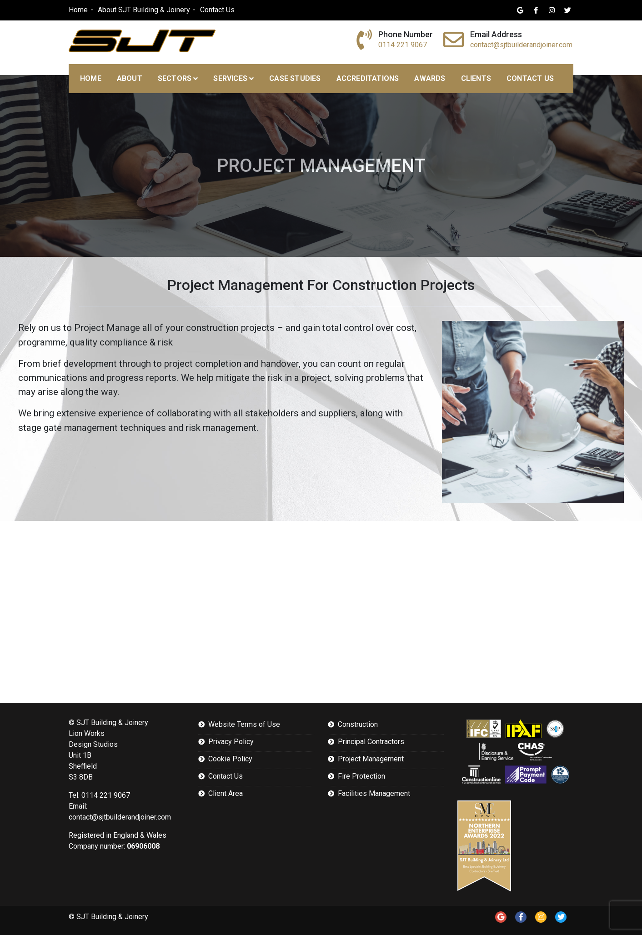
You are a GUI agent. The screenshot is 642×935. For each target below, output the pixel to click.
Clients (476, 78)
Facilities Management (374, 793)
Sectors (174, 78)
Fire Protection (361, 776)
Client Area (225, 793)
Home (78, 9)
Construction (358, 724)
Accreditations (367, 78)
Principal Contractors (371, 741)
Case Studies (295, 78)
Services (230, 78)
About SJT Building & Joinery (144, 9)
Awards (429, 78)
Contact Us (217, 9)
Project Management (371, 759)
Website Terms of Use (244, 724)
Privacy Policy (231, 741)
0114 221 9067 (402, 44)
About (129, 78)
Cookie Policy (230, 759)
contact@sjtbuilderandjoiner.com (521, 44)
